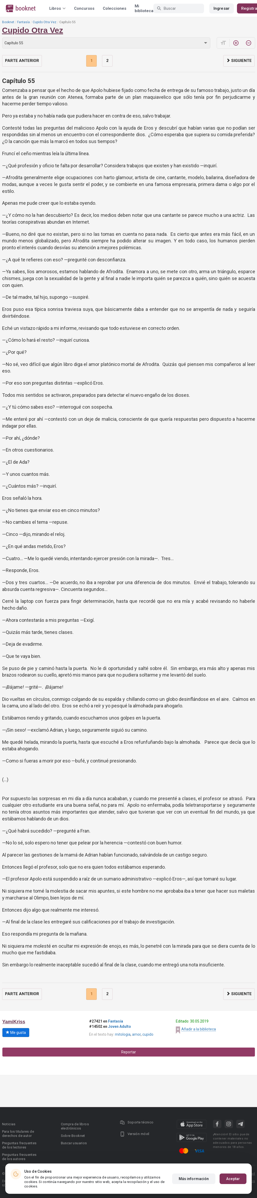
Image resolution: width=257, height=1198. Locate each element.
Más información (194, 1179)
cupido (147, 1034)
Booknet (8, 22)
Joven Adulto (119, 1026)
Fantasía (23, 22)
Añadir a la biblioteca (198, 1029)
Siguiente (239, 60)
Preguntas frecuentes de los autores (19, 1157)
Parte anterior (22, 60)
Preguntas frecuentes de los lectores (19, 1145)
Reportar (128, 1052)
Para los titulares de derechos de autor (18, 1133)
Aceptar (233, 1179)
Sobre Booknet (73, 1136)
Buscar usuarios (74, 1143)
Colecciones (114, 8)
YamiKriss (13, 1021)
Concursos (84, 8)
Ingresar (222, 8)
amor (136, 1034)
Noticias (9, 1124)
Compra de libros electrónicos (75, 1126)
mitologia (122, 1034)
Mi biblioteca (144, 8)
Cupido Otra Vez (44, 22)
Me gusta (16, 1032)
